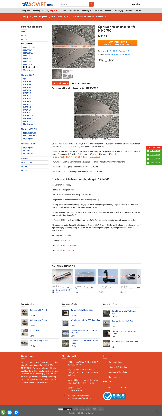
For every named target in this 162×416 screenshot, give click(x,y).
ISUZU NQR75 (28, 101)
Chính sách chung (115, 362)
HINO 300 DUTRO (29, 47)
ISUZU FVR (27, 93)
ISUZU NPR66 (28, 118)
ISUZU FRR (27, 99)
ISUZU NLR (27, 110)
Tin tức (129, 11)
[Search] (77, 4)
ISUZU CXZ (27, 87)
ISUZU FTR (27, 96)
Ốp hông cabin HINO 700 (84, 288)
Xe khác (24, 170)
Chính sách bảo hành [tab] (80, 83)
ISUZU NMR (27, 107)
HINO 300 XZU (28, 53)
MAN (23, 32)
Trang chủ (25, 11)
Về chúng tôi (38, 11)
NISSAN (24, 158)
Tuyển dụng (118, 11)
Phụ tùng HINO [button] (53, 11)
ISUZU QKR (27, 113)
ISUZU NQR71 (28, 115)
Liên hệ (138, 11)
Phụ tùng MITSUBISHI (30, 129)
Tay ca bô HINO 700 (105, 288)
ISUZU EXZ (27, 82)
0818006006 (155, 151)
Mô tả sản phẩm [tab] (60, 83)
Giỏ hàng (135, 4)
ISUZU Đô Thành (27, 162)
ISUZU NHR (27, 121)
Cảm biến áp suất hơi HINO (130, 288)
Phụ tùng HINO (27, 43)
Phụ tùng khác (28, 70)
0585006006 (155, 159)
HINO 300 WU (28, 50)
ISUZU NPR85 (28, 104)
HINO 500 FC (27, 56)
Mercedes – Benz (28, 144)
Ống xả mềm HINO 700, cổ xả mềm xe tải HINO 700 (62, 289)
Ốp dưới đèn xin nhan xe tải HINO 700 (117, 55)
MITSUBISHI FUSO (29, 133)
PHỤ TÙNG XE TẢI (116, 387)
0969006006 (155, 155)
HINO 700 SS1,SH (29, 67)
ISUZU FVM (27, 90)
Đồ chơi (108, 11)
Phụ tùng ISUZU (27, 75)
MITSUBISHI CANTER (30, 136)
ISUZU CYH (27, 84)
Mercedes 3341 (28, 150)
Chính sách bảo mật (116, 377)
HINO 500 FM (27, 64)
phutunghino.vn (68, 250)
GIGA (25, 79)
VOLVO (24, 39)
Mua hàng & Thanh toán (118, 372)
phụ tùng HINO (126, 151)
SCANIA (24, 36)
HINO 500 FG (27, 59)
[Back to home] (37, 4)
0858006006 (155, 163)
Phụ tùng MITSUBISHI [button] (91, 11)
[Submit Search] (91, 4)
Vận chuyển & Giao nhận (118, 367)
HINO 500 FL (27, 61)
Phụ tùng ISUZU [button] (71, 11)
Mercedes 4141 (28, 153)
